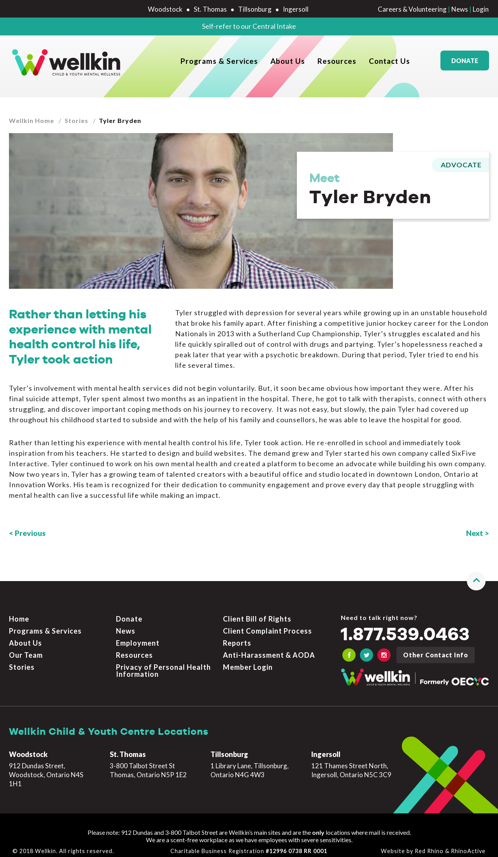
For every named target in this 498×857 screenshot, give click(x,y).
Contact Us (389, 62)
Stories (76, 120)
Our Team (26, 650)
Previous (30, 533)
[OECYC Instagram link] (384, 650)
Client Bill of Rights (257, 614)
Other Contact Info (435, 650)
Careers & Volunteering (412, 9)
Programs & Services (219, 62)
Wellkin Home (31, 120)
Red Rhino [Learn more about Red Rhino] (429, 846)
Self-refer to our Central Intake (249, 26)
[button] (476, 576)
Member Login (248, 662)
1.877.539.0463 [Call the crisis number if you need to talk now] (405, 630)
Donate (464, 62)
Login (481, 9)
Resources (336, 62)
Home (19, 614)
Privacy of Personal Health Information (163, 666)
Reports (237, 638)
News (459, 9)
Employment (138, 638)
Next (474, 533)
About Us (287, 62)
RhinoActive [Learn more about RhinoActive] (468, 846)
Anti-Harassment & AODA (269, 650)
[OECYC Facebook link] (349, 650)
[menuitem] (219, 62)
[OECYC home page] (66, 62)
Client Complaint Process (267, 626)
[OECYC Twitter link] (366, 650)
